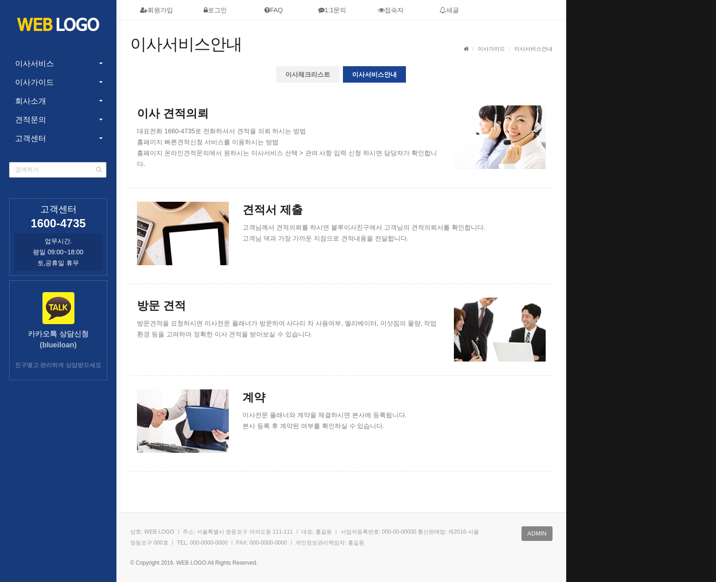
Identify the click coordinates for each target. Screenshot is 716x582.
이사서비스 (34, 63)
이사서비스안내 (374, 74)
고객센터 (30, 138)
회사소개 (30, 101)
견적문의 (30, 119)
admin (537, 533)
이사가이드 (34, 82)
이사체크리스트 (307, 74)
